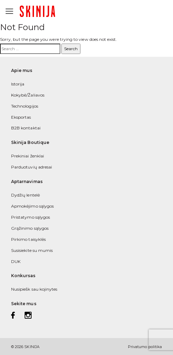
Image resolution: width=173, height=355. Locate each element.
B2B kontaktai (26, 127)
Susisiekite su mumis (32, 250)
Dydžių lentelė (25, 195)
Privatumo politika (145, 346)
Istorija (17, 84)
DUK (15, 261)
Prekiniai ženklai (27, 155)
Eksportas (21, 117)
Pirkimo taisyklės (28, 239)
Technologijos (24, 106)
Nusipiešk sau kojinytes (34, 289)
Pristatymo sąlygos (30, 217)
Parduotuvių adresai (31, 167)
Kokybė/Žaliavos (27, 95)
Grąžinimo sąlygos (30, 228)
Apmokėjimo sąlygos (32, 206)
